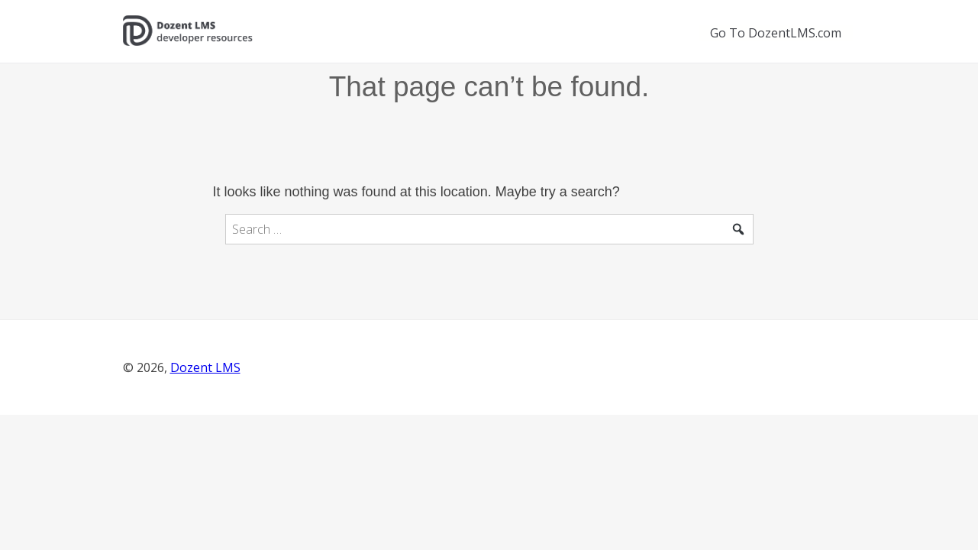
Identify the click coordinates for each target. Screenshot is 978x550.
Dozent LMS (205, 367)
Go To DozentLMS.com (775, 32)
